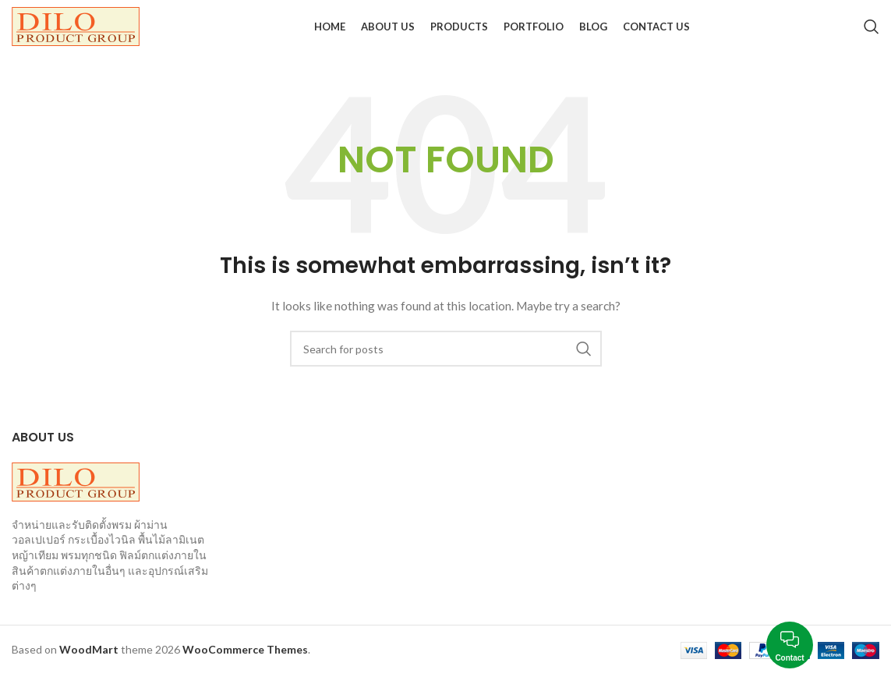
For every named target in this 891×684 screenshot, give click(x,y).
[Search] (871, 31)
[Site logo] (76, 30)
